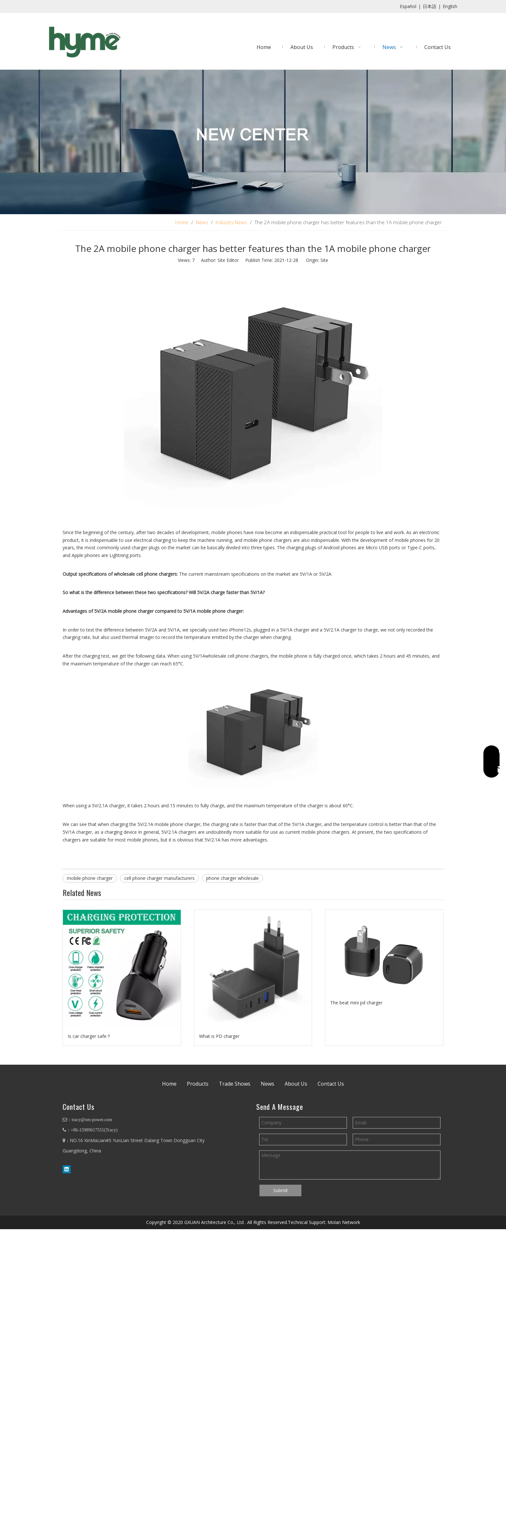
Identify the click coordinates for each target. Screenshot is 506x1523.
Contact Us (331, 1083)
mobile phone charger (90, 878)
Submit (280, 1190)
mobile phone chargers (268, 540)
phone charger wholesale (232, 878)
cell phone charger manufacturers (159, 878)
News (267, 1083)
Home (169, 1083)
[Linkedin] (67, 1169)
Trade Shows (234, 1083)
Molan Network (344, 1222)
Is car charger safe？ (89, 1036)
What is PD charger (219, 1036)
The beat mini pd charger (356, 1003)
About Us (296, 1083)
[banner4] (253, 142)
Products (197, 1083)
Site (324, 260)
